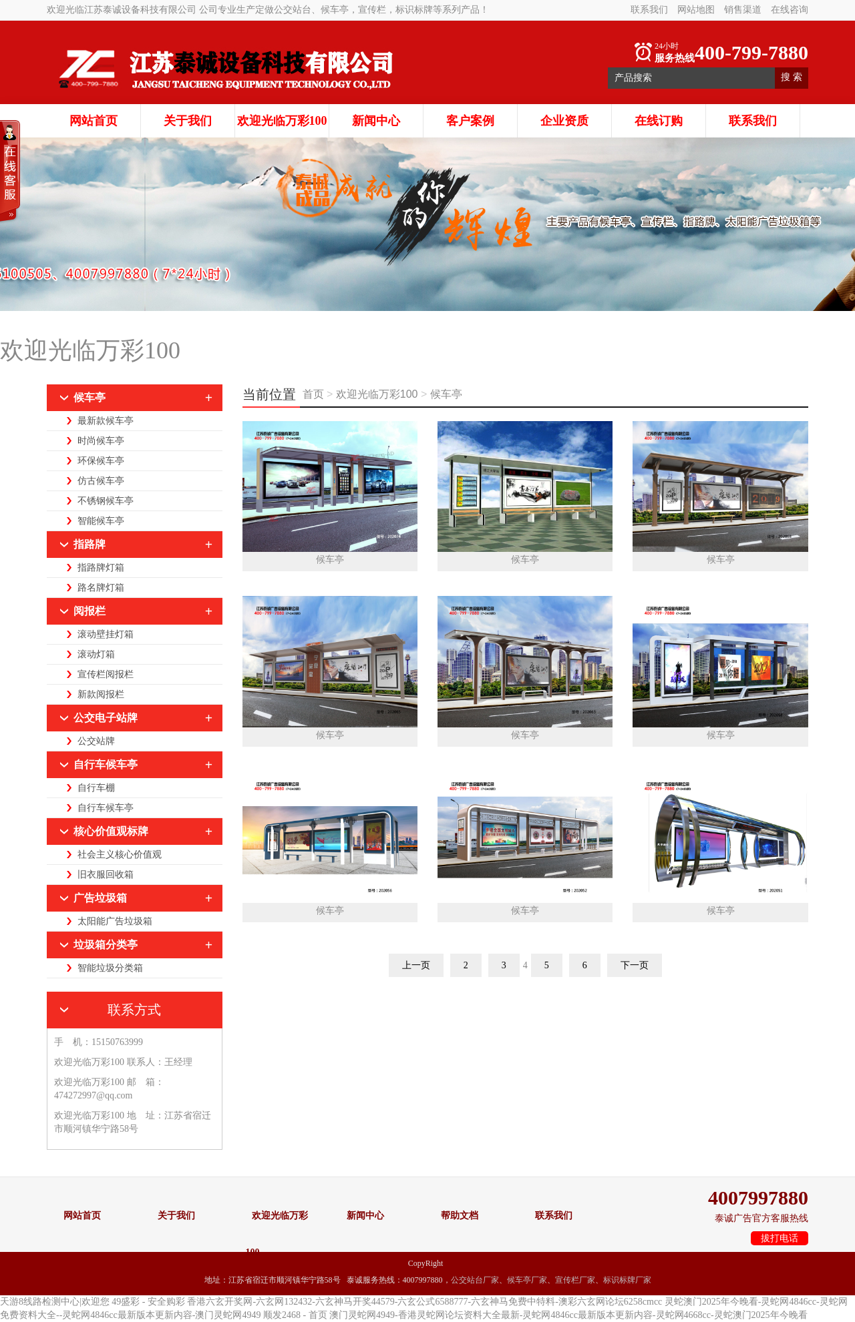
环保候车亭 (100, 461)
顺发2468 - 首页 (295, 1315)
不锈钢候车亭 (105, 501)
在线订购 (659, 120)
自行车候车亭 (105, 764)
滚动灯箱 (96, 654)
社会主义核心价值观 (119, 855)
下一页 (635, 965)
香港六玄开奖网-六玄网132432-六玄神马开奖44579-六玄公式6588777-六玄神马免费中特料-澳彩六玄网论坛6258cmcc (424, 1302)
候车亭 (446, 394)
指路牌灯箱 (100, 568)
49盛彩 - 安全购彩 (148, 1302)
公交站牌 (96, 741)
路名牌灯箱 (100, 588)
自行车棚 (96, 788)
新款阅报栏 (100, 694)
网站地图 (696, 10)
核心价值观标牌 (110, 831)
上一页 (416, 965)
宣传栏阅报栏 (105, 674)
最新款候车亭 (105, 421)
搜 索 (791, 77)
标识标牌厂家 (627, 1280)
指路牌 (89, 544)
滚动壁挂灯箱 (105, 634)
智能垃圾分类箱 (110, 968)
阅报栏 (89, 611)
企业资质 (564, 120)
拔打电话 (779, 1238)
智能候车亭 (100, 521)
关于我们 (188, 120)
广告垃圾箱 (100, 898)
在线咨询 (789, 10)
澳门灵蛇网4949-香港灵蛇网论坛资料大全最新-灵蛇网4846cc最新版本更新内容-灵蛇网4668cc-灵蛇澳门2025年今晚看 (568, 1315)
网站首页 (93, 120)
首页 (315, 394)
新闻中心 (376, 120)
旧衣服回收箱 (105, 875)
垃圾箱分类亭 (105, 944)
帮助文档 (459, 1216)
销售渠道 (742, 10)
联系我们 (649, 10)
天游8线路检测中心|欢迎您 (55, 1302)
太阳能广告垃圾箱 (114, 921)
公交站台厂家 (475, 1280)
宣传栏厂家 (575, 1280)
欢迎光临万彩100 (282, 120)
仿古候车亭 (100, 481)
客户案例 (470, 120)
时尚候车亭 (100, 441)
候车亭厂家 (527, 1280)
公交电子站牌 (105, 717)
